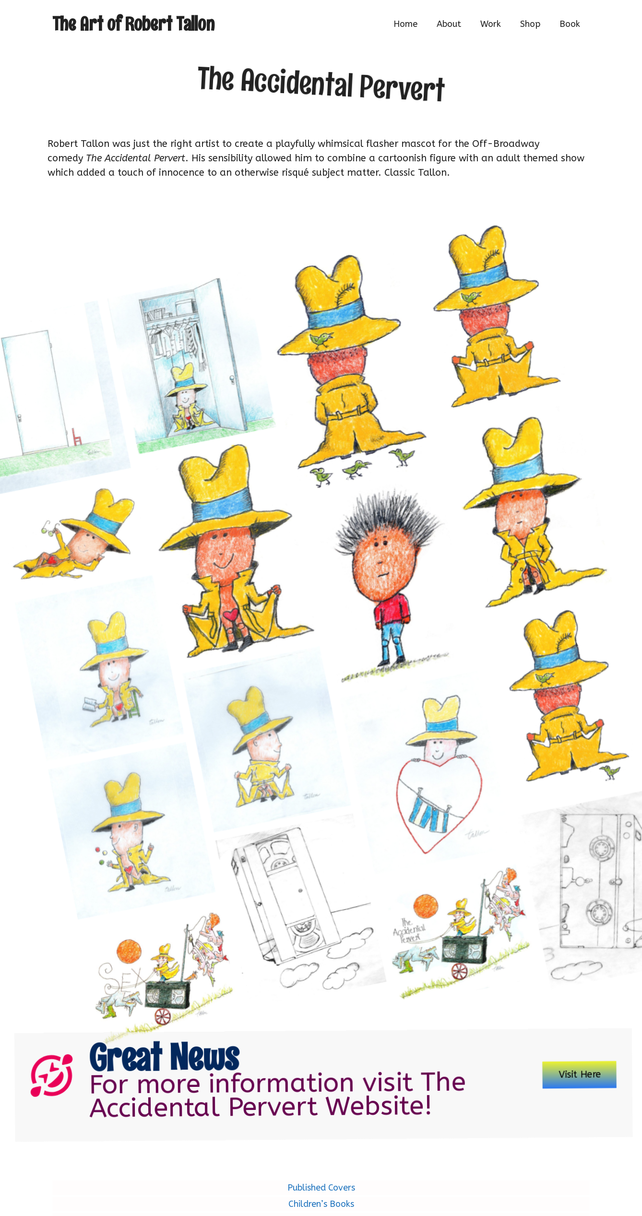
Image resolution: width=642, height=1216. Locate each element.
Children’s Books (321, 1204)
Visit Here (537, 1067)
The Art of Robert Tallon (133, 24)
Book (569, 24)
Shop (530, 24)
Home (405, 24)
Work (490, 24)
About (449, 24)
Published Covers (321, 1187)
